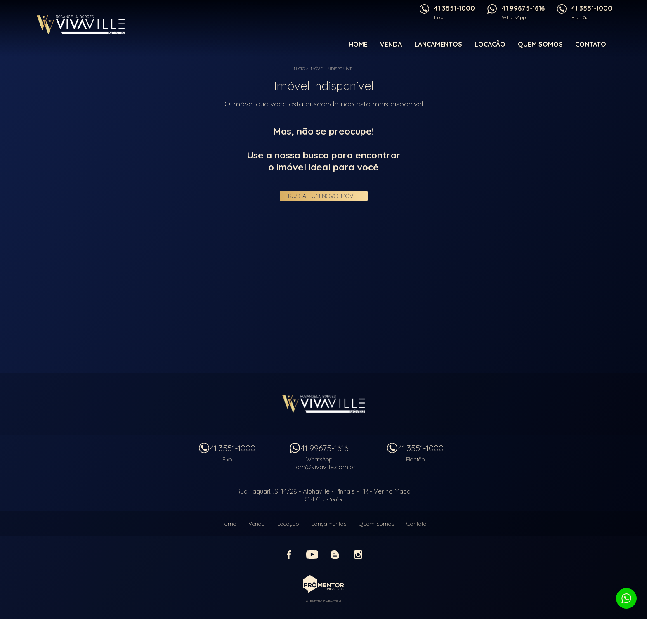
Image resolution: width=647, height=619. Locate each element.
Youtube (312, 554)
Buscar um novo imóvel (323, 196)
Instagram (358, 554)
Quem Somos (540, 44)
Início (299, 68)
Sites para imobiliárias (323, 600)
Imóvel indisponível (332, 68)
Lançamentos (438, 44)
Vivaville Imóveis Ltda (323, 403)
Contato (590, 44)
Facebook (289, 554)
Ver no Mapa (392, 491)
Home (358, 44)
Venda (391, 44)
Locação (490, 44)
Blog (335, 554)
